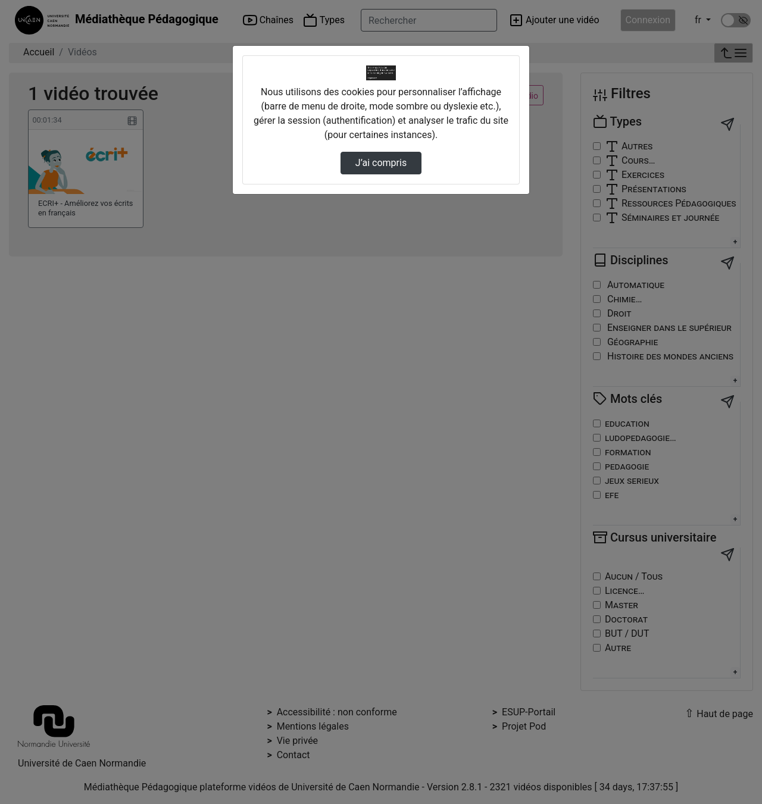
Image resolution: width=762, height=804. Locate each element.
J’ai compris (381, 162)
